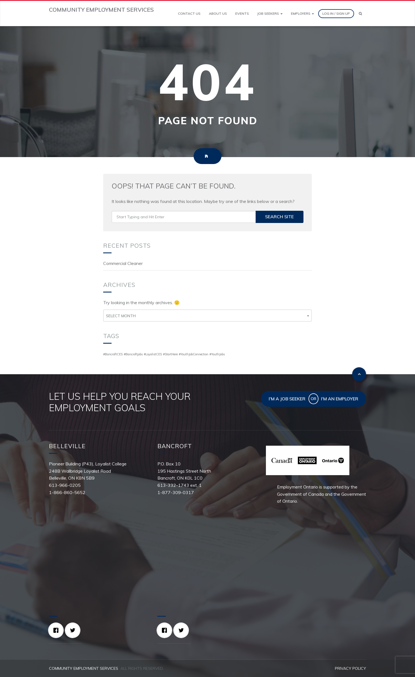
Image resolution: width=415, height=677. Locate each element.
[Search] (360, 13)
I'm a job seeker (287, 398)
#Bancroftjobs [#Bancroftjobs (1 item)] (133, 354)
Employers (302, 13)
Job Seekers (270, 13)
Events (242, 13)
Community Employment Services (83, 668)
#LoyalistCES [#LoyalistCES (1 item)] (153, 354)
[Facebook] (57, 630)
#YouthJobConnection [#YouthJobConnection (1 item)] (193, 354)
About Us (218, 13)
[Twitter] (74, 630)
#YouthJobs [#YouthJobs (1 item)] (217, 354)
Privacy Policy (350, 668)
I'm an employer (339, 398)
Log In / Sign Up (336, 13)
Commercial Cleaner (123, 263)
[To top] (359, 374)
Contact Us (189, 13)
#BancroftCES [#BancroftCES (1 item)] (113, 354)
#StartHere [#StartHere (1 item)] (170, 354)
